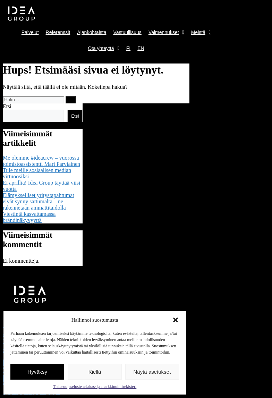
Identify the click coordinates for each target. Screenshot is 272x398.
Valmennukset (166, 32)
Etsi (7, 106)
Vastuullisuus (127, 32)
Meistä (201, 32)
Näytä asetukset (152, 372)
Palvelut (30, 32)
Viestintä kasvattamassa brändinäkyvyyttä (29, 217)
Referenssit (58, 32)
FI (128, 48)
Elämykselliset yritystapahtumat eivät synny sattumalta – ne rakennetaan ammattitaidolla (38, 201)
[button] (175, 319)
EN (140, 48)
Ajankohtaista (91, 32)
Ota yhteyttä (103, 48)
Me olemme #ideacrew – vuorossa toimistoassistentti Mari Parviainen (41, 161)
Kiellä (94, 372)
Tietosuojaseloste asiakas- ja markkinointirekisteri (95, 386)
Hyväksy (37, 372)
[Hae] (71, 99)
